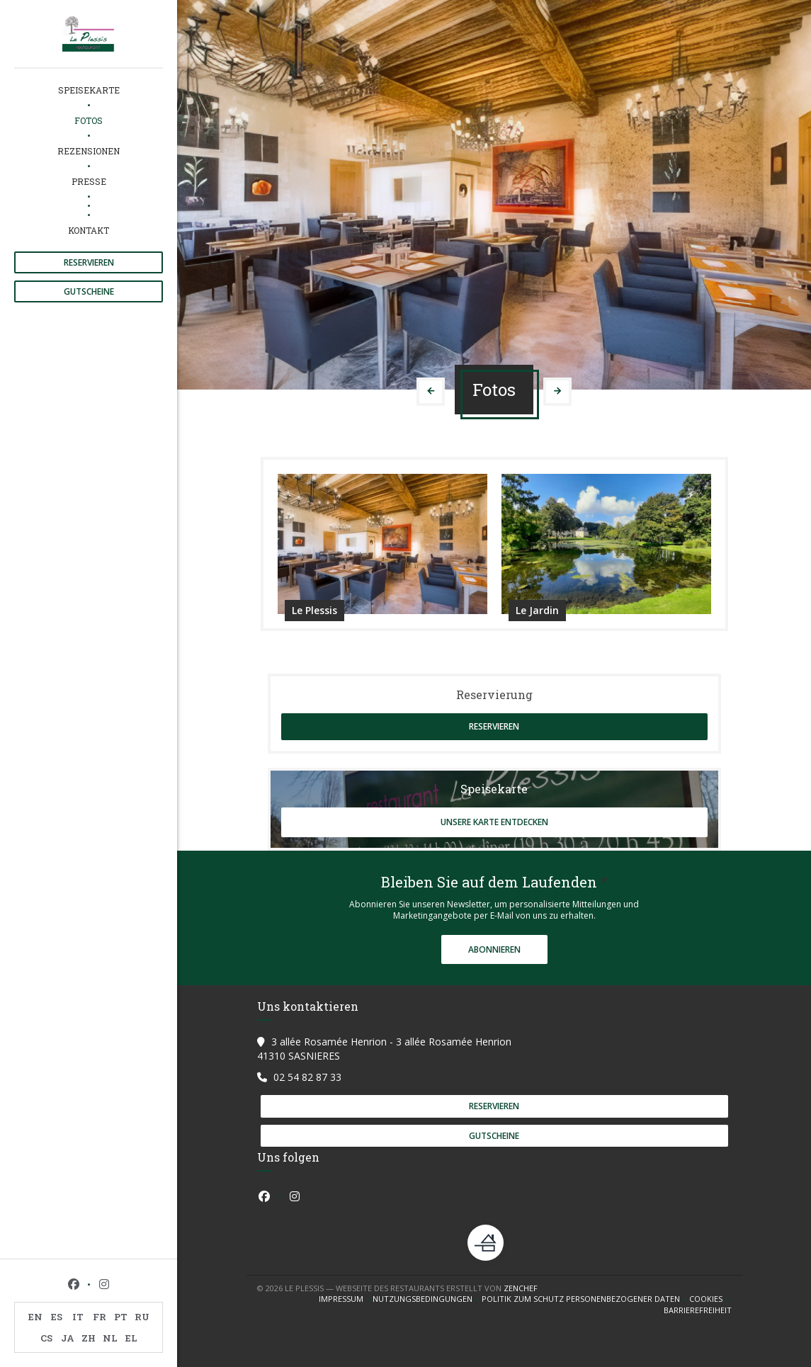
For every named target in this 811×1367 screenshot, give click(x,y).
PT (120, 1316)
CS (46, 1338)
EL (131, 1338)
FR (99, 1316)
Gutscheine (89, 291)
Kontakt (88, 230)
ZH (88, 1338)
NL (110, 1338)
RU (142, 1316)
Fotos (88, 120)
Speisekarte (89, 90)
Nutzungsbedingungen (427, 1299)
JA (67, 1338)
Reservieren (89, 262)
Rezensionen (88, 151)
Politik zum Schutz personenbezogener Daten (585, 1299)
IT (78, 1316)
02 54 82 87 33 (307, 1077)
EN (35, 1316)
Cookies (710, 1299)
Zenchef (521, 1288)
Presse (89, 181)
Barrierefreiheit (698, 1310)
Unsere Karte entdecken (494, 822)
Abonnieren (494, 949)
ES (56, 1316)
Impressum (346, 1299)
